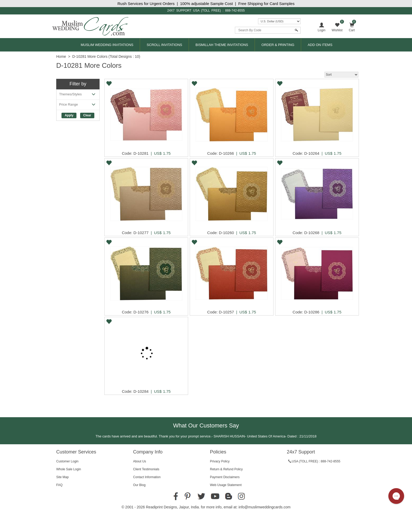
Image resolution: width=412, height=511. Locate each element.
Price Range (78, 105)
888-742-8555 (235, 10)
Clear (87, 115)
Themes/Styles (78, 95)
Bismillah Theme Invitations (221, 45)
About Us (139, 461)
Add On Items (320, 45)
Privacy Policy (220, 461)
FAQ (59, 485)
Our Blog (139, 485)
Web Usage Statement (226, 485)
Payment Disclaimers (225, 477)
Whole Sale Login (68, 469)
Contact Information (147, 477)
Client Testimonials (146, 469)
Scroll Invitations (164, 45)
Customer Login (67, 461)
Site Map (62, 477)
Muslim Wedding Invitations (107, 45)
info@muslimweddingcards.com (265, 507)
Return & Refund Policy (226, 469)
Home (61, 56)
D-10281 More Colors (89, 56)
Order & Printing (277, 45)
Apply (69, 115)
